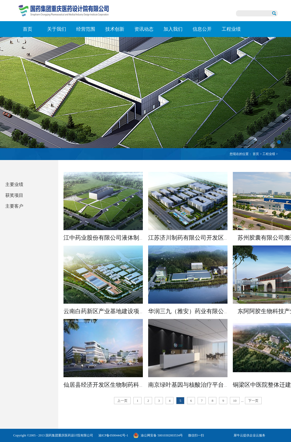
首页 (27, 29)
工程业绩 (268, 154)
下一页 (253, 401)
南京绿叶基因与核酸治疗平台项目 (191, 384)
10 (235, 401)
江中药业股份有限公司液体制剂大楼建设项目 (121, 237)
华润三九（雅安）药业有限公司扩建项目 (200, 311)
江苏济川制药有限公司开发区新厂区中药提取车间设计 (218, 237)
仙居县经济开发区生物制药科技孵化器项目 (118, 384)
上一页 (122, 401)
